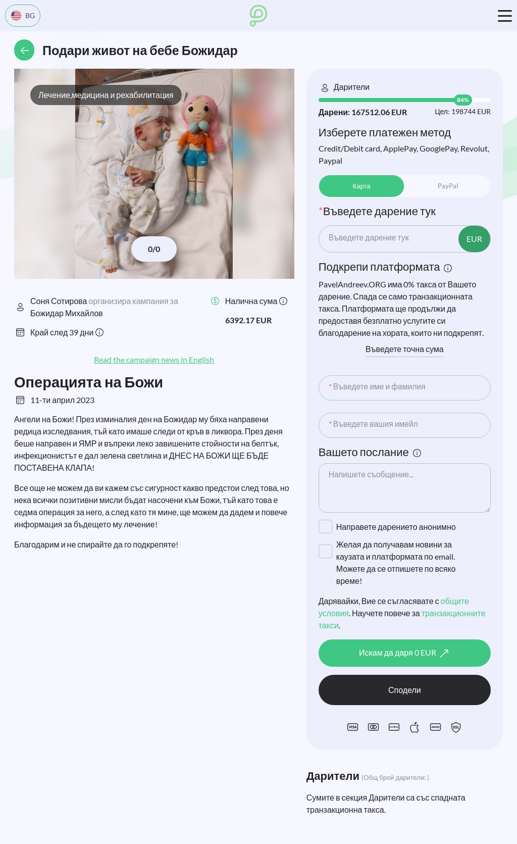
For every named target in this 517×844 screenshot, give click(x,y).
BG (23, 15)
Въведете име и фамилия (378, 386)
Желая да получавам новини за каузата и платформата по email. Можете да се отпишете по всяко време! (396, 562)
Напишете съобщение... (372, 474)
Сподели (404, 689)
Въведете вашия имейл (374, 424)
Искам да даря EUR (404, 654)
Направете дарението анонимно (396, 526)
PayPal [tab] (448, 186)
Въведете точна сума (405, 349)
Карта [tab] (362, 186)
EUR (474, 238)
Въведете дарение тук (370, 237)
